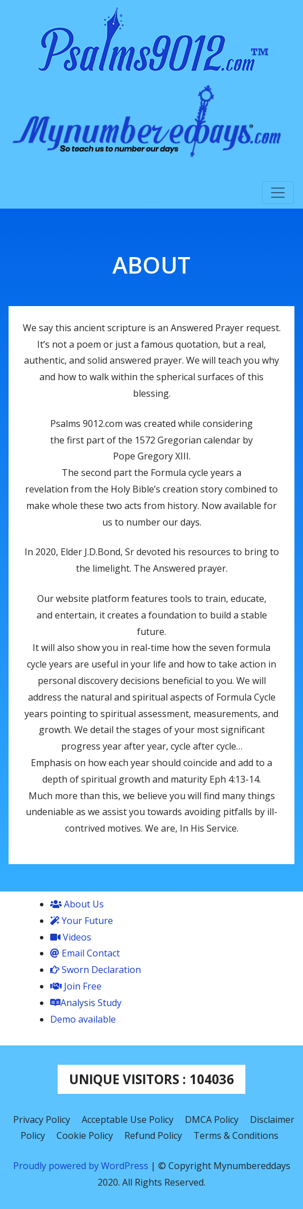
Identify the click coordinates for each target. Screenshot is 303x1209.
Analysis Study (86, 1002)
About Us (77, 904)
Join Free (76, 986)
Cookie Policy (84, 1135)
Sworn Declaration (95, 969)
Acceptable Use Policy (127, 1119)
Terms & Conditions (235, 1135)
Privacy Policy (41, 1119)
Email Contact (85, 953)
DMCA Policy (212, 1119)
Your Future (81, 920)
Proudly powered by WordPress (82, 1165)
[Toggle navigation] (278, 192)
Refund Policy (153, 1135)
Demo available (83, 1019)
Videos (70, 937)
